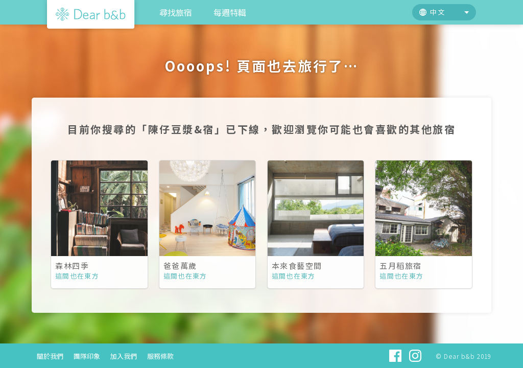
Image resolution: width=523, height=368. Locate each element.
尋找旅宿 (175, 12)
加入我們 (123, 356)
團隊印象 (87, 356)
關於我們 (50, 356)
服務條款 (160, 356)
